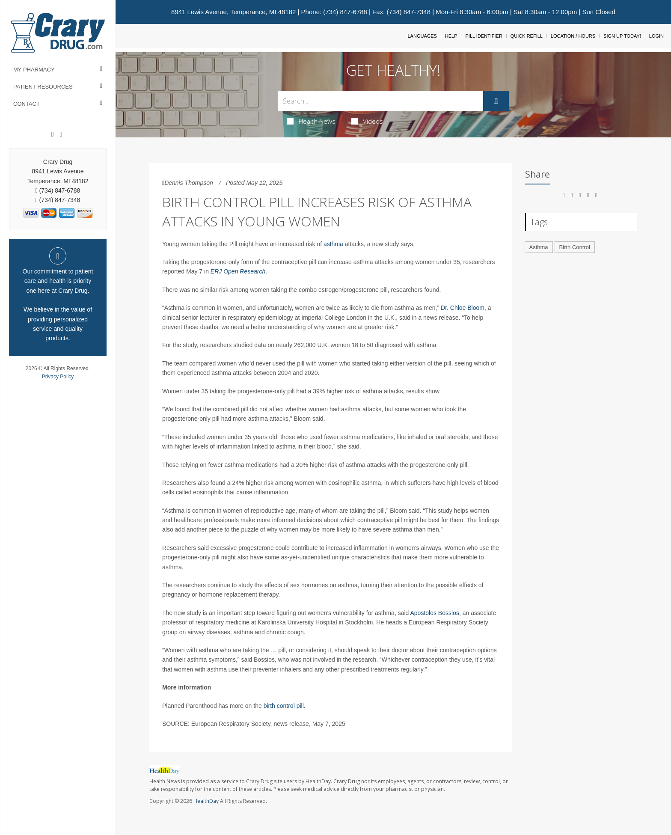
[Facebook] (52, 134)
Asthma (538, 247)
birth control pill (284, 705)
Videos (367, 121)
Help (451, 36)
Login (656, 36)
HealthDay (206, 801)
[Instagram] (60, 134)
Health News (311, 121)
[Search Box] (380, 101)
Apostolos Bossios (434, 612)
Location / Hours (573, 36)
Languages (421, 36)
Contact (26, 104)
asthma (333, 244)
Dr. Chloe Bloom (462, 307)
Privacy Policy (58, 377)
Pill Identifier (483, 36)
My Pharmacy (34, 69)
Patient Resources (43, 86)
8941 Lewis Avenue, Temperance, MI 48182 (233, 11)
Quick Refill (527, 36)
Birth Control (574, 247)
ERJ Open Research (238, 271)
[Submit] (496, 101)
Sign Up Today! (622, 36)
